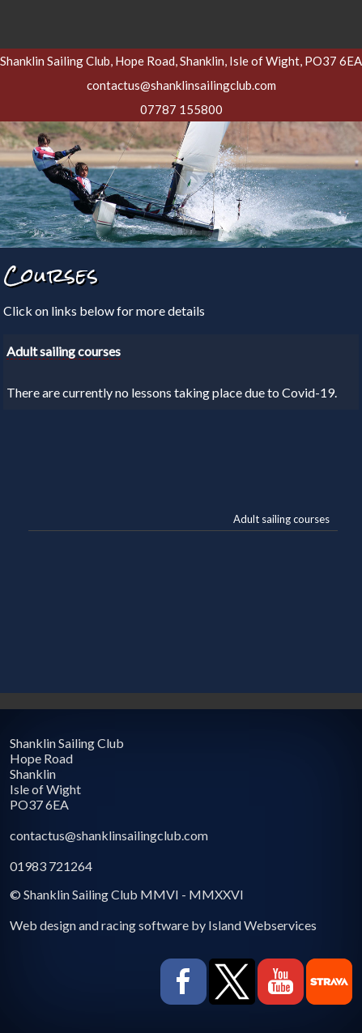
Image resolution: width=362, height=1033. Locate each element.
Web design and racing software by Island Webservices (163, 925)
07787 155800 (181, 109)
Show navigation (181, 20)
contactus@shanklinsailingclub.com (181, 85)
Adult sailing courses (281, 518)
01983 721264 (51, 866)
